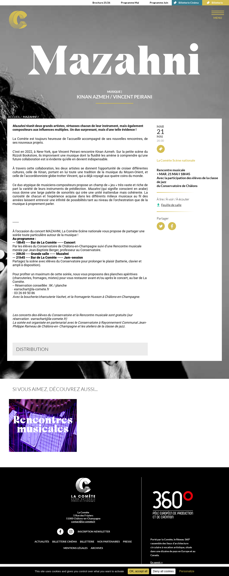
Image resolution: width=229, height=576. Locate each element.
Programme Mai (130, 2)
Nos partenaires (108, 542)
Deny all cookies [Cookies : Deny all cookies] (163, 571)
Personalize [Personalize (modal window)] (186, 571)
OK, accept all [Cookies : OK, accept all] (138, 571)
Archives (97, 548)
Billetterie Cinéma (185, 2)
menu (217, 17)
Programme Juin (159, 2)
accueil (14, 117)
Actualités (42, 542)
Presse (127, 542)
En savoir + (156, 562)
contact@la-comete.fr (83, 522)
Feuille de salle (171, 205)
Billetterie (214, 2)
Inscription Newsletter (94, 532)
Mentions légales (76, 548)
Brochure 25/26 (101, 2)
